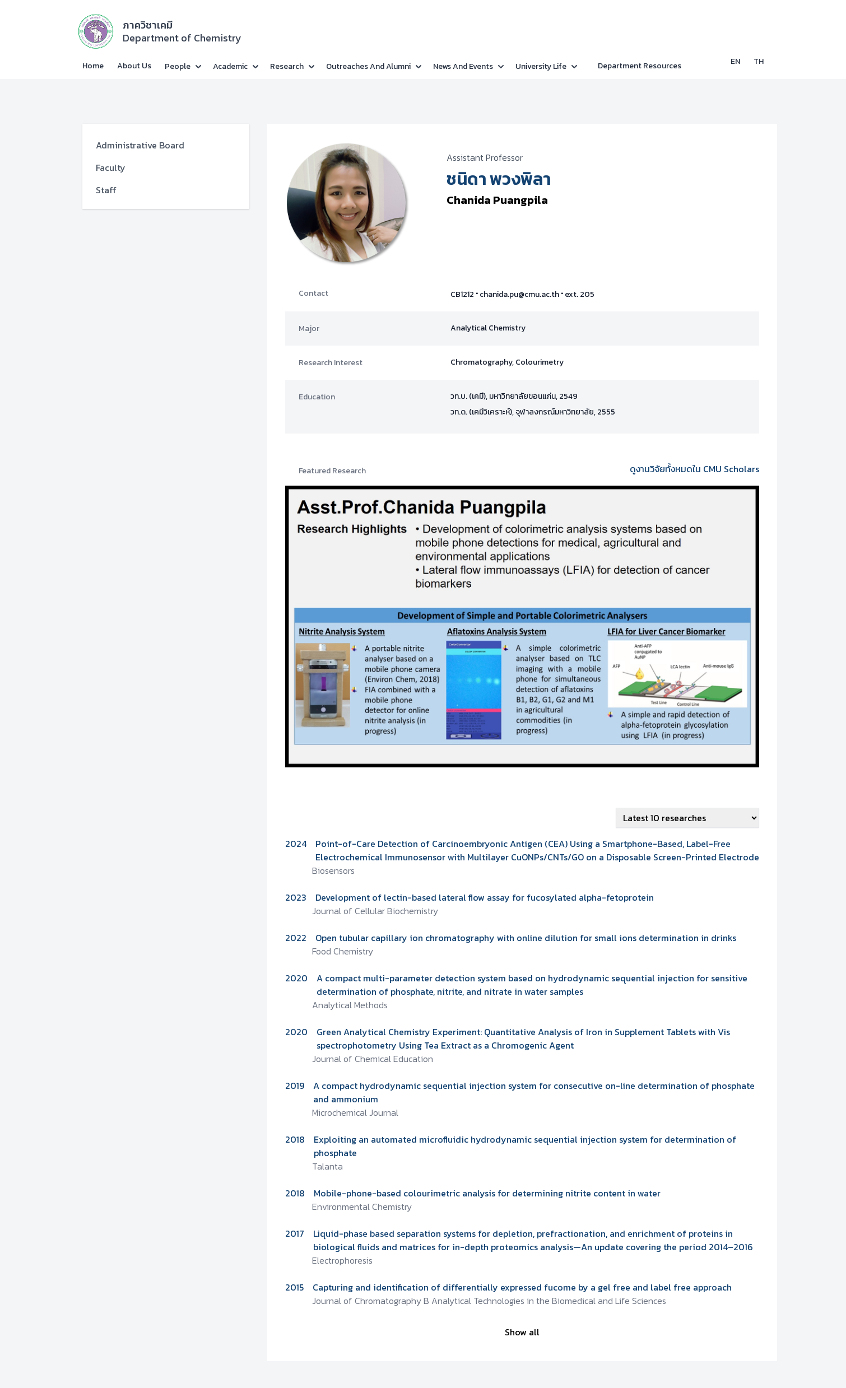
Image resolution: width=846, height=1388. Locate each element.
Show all (522, 1332)
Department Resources (639, 66)
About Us (134, 66)
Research (287, 66)
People (177, 66)
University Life (540, 66)
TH (759, 61)
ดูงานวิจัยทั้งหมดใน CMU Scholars (694, 469)
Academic (230, 66)
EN (735, 61)
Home (93, 66)
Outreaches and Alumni (368, 66)
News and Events (463, 66)
